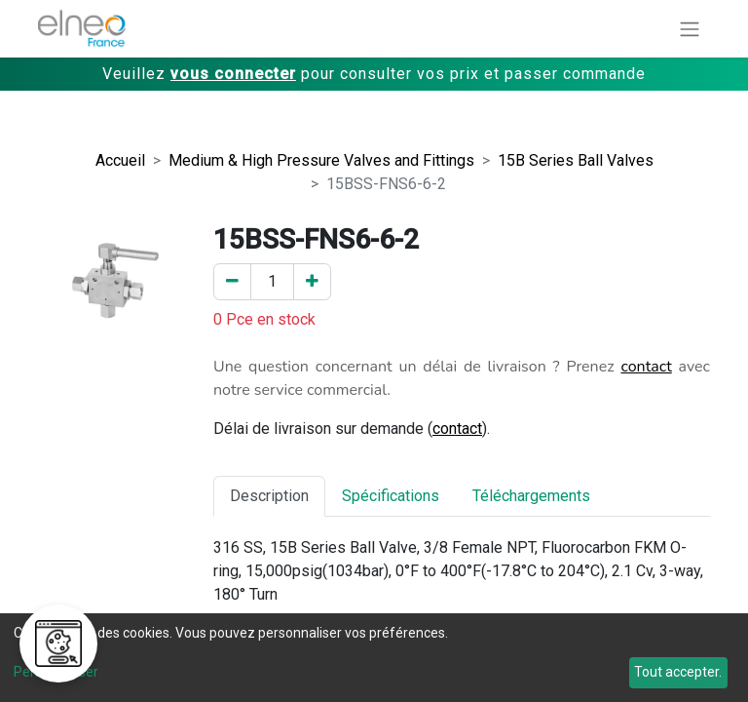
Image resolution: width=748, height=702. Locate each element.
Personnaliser (56, 672)
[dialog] (374, 657)
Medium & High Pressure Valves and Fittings (321, 160)
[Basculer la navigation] (689, 29)
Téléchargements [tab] (531, 496)
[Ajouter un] (312, 281)
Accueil (120, 160)
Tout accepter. (678, 672)
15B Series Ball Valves (576, 160)
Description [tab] (269, 496)
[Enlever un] (232, 281)
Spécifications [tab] (390, 496)
